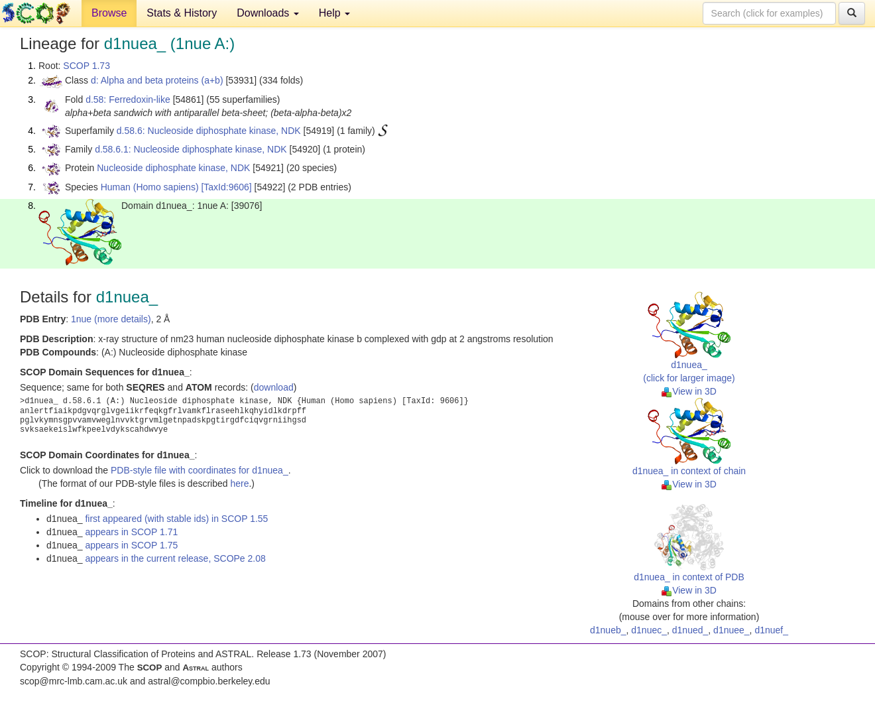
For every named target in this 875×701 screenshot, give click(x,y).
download (274, 387)
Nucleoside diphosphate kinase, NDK (173, 167)
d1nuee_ (731, 630)
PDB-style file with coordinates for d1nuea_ (199, 470)
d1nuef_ (771, 630)
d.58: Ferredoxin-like (128, 99)
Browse (109, 13)
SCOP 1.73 (86, 65)
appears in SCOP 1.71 (131, 532)
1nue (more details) (111, 319)
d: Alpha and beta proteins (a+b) (157, 80)
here (239, 483)
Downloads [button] (268, 13)
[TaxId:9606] (226, 187)
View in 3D (689, 391)
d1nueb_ (608, 630)
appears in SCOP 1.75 (131, 545)
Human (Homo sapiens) (150, 187)
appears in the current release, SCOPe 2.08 (175, 558)
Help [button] (334, 13)
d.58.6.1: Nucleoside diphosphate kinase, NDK (191, 149)
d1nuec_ (649, 630)
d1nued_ (690, 630)
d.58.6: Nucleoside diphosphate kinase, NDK (209, 130)
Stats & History (181, 13)
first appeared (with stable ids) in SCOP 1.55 (176, 518)
